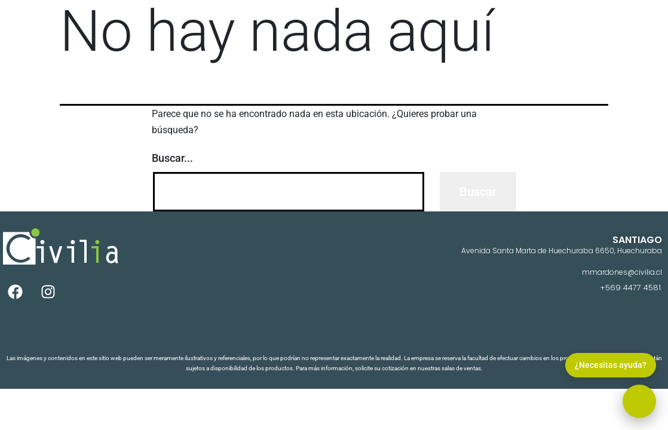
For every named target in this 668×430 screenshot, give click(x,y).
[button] (639, 401)
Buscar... (172, 158)
